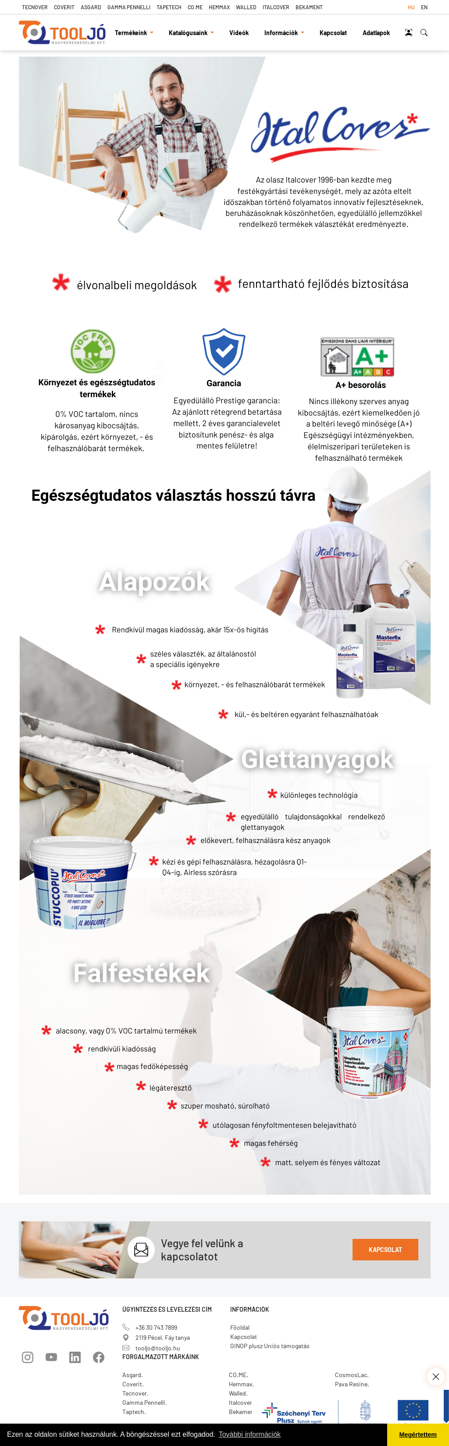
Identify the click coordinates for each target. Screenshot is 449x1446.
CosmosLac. (352, 1374)
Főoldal (239, 1327)
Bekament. (243, 1411)
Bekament (309, 7)
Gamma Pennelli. (144, 1402)
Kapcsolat (333, 32)
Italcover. (241, 1402)
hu (411, 7)
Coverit (64, 7)
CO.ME (195, 7)
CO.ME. (238, 1374)
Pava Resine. (352, 1384)
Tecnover (35, 7)
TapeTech (169, 7)
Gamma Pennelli (128, 7)
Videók (239, 32)
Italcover (276, 7)
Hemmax (219, 7)
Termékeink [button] (131, 32)
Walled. (238, 1393)
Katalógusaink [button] (189, 32)
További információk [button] (250, 1434)
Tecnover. (135, 1393)
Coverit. (133, 1384)
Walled (246, 7)
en (424, 7)
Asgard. (132, 1374)
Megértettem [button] (418, 1434)
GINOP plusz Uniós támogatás (270, 1345)
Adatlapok (376, 32)
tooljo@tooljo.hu (151, 1348)
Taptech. (134, 1411)
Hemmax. (241, 1384)
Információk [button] (281, 32)
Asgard (91, 7)
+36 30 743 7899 (149, 1327)
